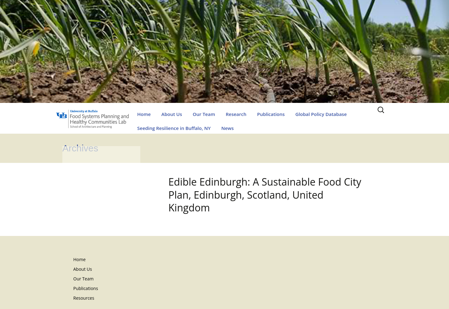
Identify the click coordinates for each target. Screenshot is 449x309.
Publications (271, 114)
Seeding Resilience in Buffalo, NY (174, 128)
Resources (83, 298)
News (227, 128)
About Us (172, 114)
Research (236, 114)
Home (144, 114)
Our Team (204, 114)
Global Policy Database (321, 114)
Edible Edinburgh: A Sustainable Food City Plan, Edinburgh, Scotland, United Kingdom (264, 194)
